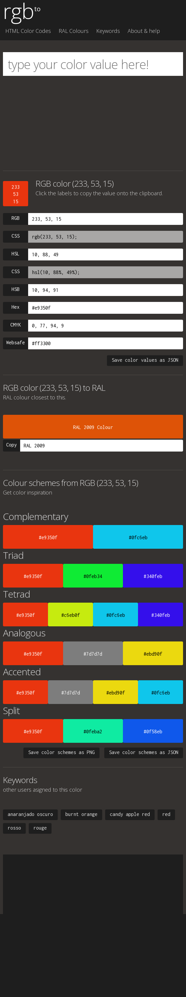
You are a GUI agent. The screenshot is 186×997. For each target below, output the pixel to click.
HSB (16, 289)
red (166, 814)
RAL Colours (74, 30)
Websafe (15, 342)
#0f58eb (153, 731)
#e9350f (48, 537)
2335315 (16, 194)
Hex (16, 307)
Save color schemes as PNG (61, 752)
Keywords (108, 30)
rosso (14, 827)
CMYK (15, 324)
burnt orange (81, 814)
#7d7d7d (93, 654)
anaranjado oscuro (30, 814)
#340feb (153, 576)
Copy (11, 444)
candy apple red (130, 814)
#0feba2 (93, 731)
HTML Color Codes (28, 30)
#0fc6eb (138, 537)
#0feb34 (93, 576)
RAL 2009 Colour (93, 427)
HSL (16, 253)
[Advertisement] (93, 123)
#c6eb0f (70, 615)
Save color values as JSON (145, 360)
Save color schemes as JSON (143, 752)
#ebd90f (153, 654)
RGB (16, 218)
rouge (40, 827)
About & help (144, 30)
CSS (16, 236)
